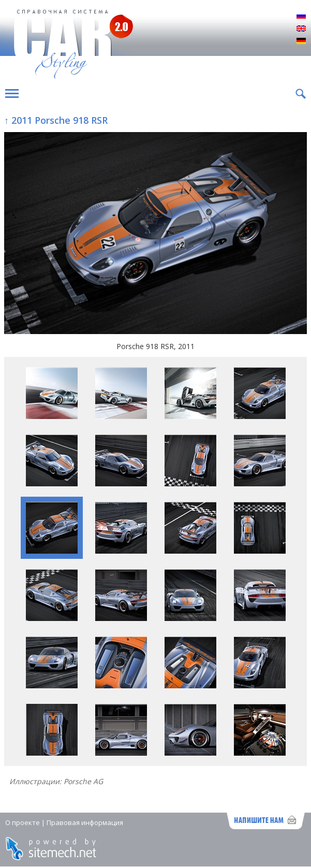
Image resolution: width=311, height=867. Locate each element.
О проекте (22, 822)
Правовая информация (85, 822)
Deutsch (301, 41)
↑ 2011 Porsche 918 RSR (56, 120)
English (301, 29)
